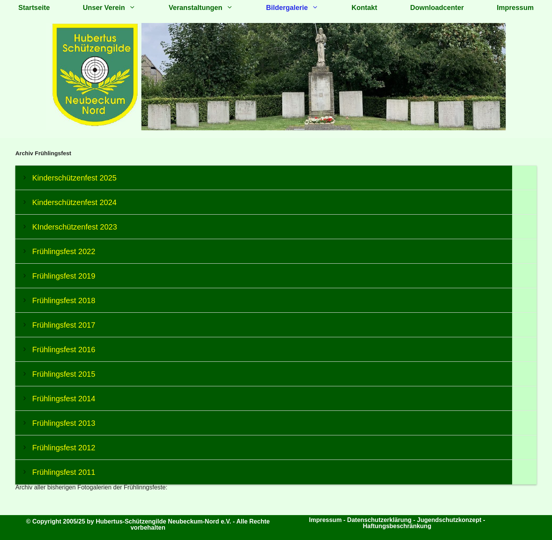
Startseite (34, 7)
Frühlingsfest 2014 (63, 398)
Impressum (515, 7)
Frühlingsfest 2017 (63, 325)
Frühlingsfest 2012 (63, 447)
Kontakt (364, 7)
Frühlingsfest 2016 (63, 349)
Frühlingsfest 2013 (63, 423)
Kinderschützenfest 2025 (74, 178)
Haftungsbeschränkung (397, 526)
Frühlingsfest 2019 (63, 276)
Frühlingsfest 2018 (63, 300)
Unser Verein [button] (117, 7)
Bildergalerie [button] (300, 7)
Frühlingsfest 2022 (63, 251)
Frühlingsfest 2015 (63, 374)
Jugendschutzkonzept (450, 520)
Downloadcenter (437, 7)
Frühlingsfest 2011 (63, 472)
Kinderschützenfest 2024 (74, 202)
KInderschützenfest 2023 (74, 227)
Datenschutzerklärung (379, 520)
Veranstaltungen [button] (209, 7)
